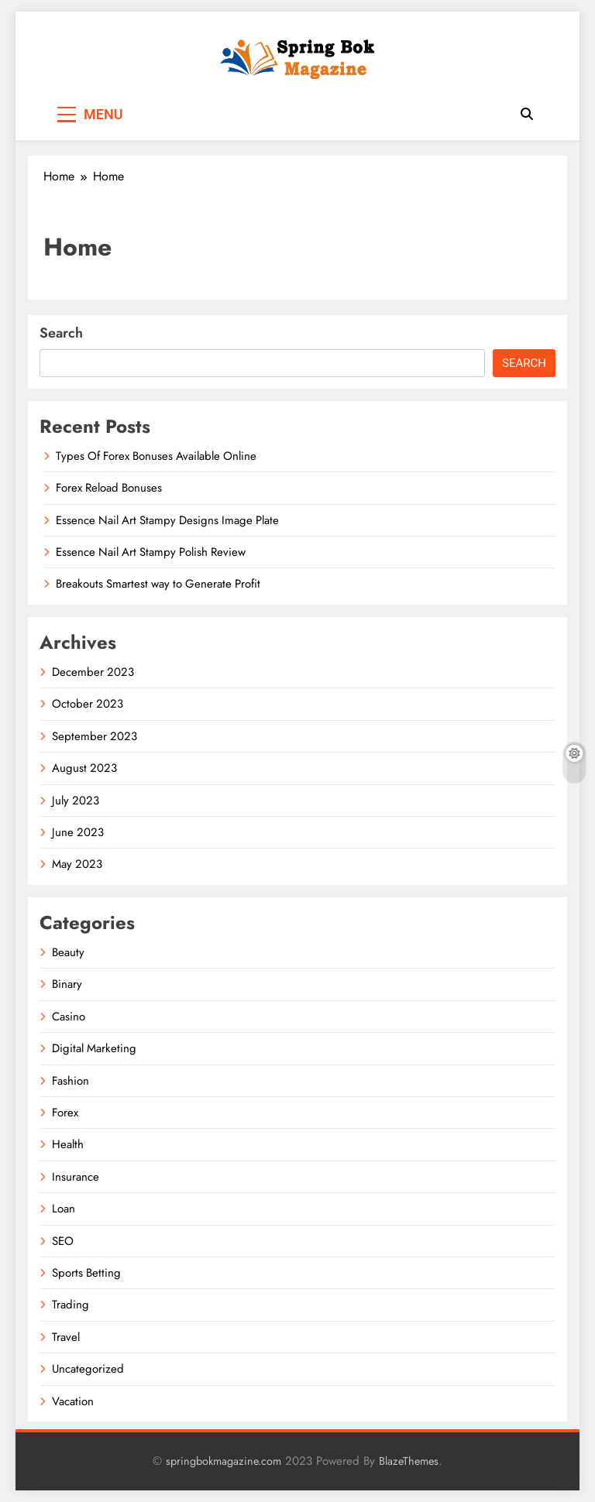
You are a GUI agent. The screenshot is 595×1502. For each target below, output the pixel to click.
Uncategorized (88, 1368)
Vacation (73, 1401)
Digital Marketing (94, 1048)
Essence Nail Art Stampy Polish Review (151, 552)
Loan (63, 1208)
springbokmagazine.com (223, 1461)
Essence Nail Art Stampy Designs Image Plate (167, 520)
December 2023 (93, 672)
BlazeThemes (409, 1461)
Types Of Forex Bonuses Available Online (156, 456)
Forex (65, 1112)
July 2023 (75, 800)
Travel (66, 1337)
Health (68, 1144)
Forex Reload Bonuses (109, 487)
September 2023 (94, 736)
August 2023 (84, 768)
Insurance (75, 1176)
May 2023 (77, 864)
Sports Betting (86, 1272)
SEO (63, 1241)
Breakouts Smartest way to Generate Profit (158, 583)
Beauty (68, 952)
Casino (68, 1016)
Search (61, 333)
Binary (67, 984)
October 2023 (87, 703)
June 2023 (78, 832)
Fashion (70, 1080)
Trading (70, 1304)
